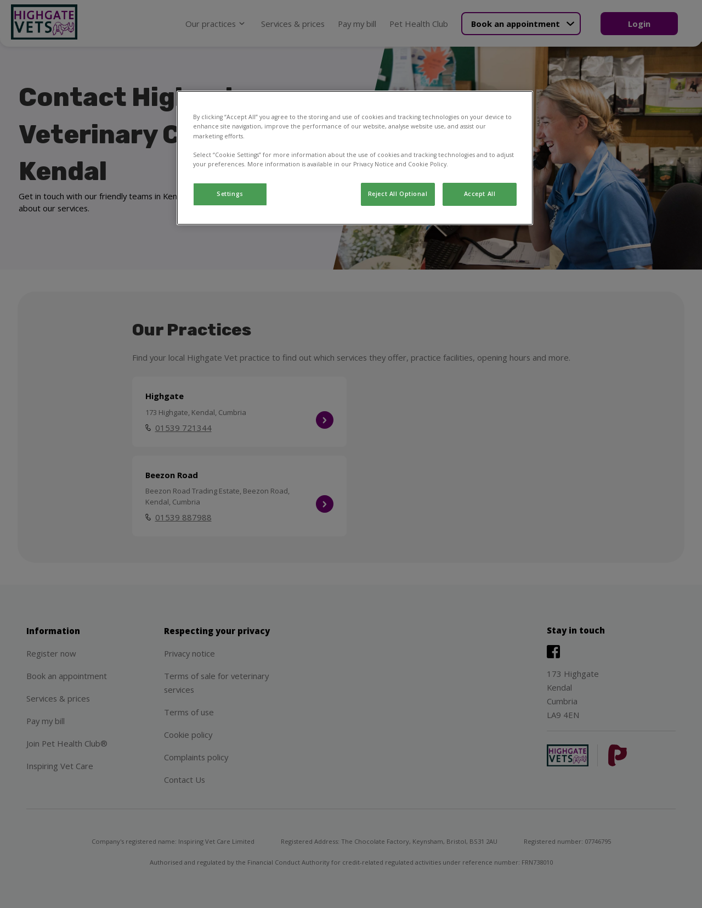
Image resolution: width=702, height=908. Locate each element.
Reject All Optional (398, 194)
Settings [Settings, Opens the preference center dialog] (230, 194)
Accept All (480, 194)
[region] (355, 158)
